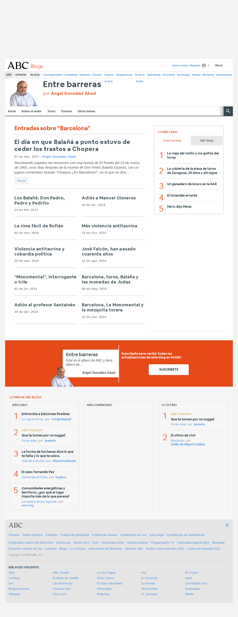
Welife (189, 594)
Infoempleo (104, 588)
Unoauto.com (62, 588)
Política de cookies (104, 535)
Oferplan (14, 594)
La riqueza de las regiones (39, 501)
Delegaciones (124, 74)
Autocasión (192, 588)
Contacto (52, 535)
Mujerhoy (103, 594)
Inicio (12, 111)
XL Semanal (149, 594)
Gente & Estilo (140, 75)
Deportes (85, 74)
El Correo (191, 572)
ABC (9, 74)
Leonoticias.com (196, 583)
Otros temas (86, 111)
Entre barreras (72, 85)
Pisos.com (60, 594)
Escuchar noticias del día (25, 548)
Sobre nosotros (32, 535)
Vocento (14, 535)
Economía (168, 74)
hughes (61, 477)
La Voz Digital (106, 572)
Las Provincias (63, 583)
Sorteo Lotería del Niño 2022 (165, 548)
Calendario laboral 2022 (193, 542)
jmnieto (50, 440)
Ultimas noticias (137, 542)
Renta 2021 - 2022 (86, 542)
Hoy (143, 572)
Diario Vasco (105, 578)
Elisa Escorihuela (64, 461)
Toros (51, 111)
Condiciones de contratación (186, 535)
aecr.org (27, 505)
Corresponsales (53, 74)
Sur (11, 583)
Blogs (35, 74)
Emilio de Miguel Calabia (188, 444)
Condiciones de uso (133, 535)
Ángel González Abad (59, 156)
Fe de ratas (29, 440)
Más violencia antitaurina (109, 226)
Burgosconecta (19, 588)
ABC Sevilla (61, 572)
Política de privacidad (74, 535)
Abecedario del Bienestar (105, 548)
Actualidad (71, 74)
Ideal (188, 578)
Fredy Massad (61, 419)
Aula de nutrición (33, 461)
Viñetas (196, 74)
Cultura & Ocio (108, 75)
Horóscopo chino (113, 542)
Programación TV (162, 542)
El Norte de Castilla (66, 578)
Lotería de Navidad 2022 (203, 548)
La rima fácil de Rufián (38, 226)
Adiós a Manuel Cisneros (109, 198)
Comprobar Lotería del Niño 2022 (31, 542)
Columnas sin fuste (34, 477)
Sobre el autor (31, 111)
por (69, 93)
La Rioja (14, 578)
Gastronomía (224, 74)
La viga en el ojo (32, 419)
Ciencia (97, 74)
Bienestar (208, 74)
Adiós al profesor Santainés (44, 305)
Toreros (66, 111)
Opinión (20, 74)
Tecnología (183, 74)
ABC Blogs (206, 140)
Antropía (50, 548)
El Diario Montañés (109, 583)
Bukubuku (177, 440)
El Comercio (149, 578)
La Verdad (148, 583)
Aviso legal (156, 535)
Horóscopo (63, 542)
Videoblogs (154, 74)
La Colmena (77, 548)
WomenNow (149, 588)
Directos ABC (134, 548)
